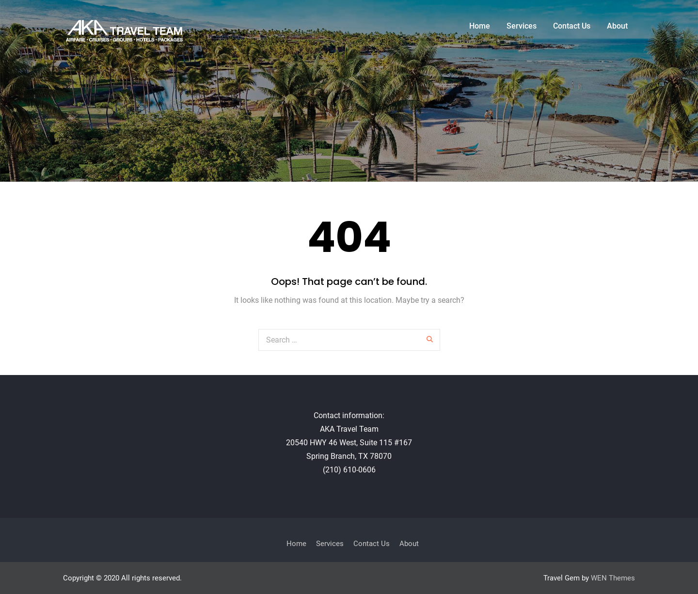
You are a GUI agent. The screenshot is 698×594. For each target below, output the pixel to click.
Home (479, 26)
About (617, 26)
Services (522, 26)
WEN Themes (613, 578)
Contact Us (571, 26)
